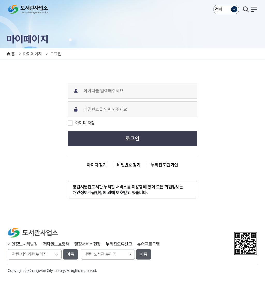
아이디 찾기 (97, 164)
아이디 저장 (85, 122)
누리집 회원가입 (164, 164)
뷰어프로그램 (148, 244)
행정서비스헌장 (87, 244)
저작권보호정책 (56, 244)
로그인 (132, 138)
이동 (70, 254)
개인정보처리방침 (23, 244)
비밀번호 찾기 (128, 164)
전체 (219, 9)
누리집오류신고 (119, 244)
